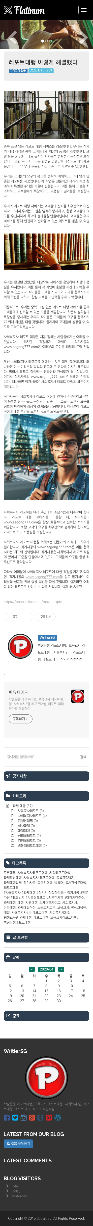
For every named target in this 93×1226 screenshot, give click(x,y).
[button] (7, 34)
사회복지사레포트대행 (32, 873)
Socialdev (44, 1219)
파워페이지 (19, 692)
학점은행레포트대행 (17, 923)
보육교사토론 (46, 908)
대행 (21, 903)
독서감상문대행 (75, 883)
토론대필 (10, 873)
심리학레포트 (29, 836)
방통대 (58, 883)
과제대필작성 (26, 908)
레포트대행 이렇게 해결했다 (43, 62)
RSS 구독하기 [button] (18, 1144)
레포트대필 (11, 888)
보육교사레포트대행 (63, 918)
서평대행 (31, 903)
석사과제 (26, 826)
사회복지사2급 (59, 913)
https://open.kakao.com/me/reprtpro (33, 602)
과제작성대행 (13, 878)
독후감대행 (44, 883)
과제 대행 (22, 806)
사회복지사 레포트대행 (39, 878)
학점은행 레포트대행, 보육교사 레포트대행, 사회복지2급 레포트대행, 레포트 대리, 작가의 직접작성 (37, 704)
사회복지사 (69, 903)
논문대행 (10, 908)
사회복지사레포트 (32, 816)
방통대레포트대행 (32, 846)
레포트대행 (40, 918)
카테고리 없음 (18, 70)
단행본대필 (27, 821)
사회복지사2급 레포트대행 (29, 913)
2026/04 (46, 969)
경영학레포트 (29, 841)
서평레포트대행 (59, 873)
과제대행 (26, 831)
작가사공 (29, 883)
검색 (83, 757)
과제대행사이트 (49, 903)
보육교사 (63, 908)
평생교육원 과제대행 (17, 918)
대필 (7, 913)
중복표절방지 (65, 878)
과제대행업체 (13, 883)
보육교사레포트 (30, 811)
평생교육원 (78, 908)
